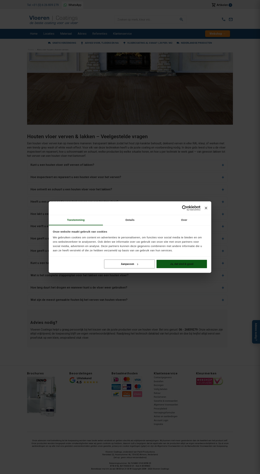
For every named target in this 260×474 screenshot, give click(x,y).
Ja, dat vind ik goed (181, 264)
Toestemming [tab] (76, 219)
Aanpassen (129, 264)
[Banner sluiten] (206, 208)
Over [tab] (184, 219)
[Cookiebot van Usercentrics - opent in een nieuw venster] (184, 208)
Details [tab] (130, 219)
